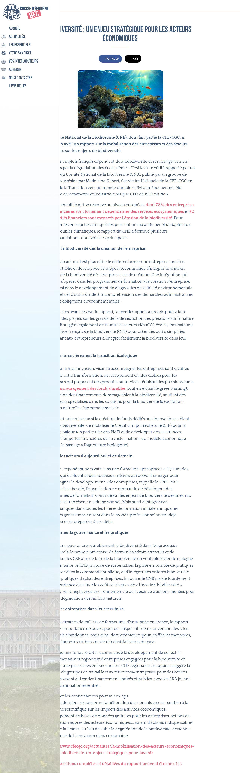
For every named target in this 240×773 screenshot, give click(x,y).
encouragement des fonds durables (92, 388)
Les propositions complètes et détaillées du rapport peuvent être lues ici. (113, 763)
